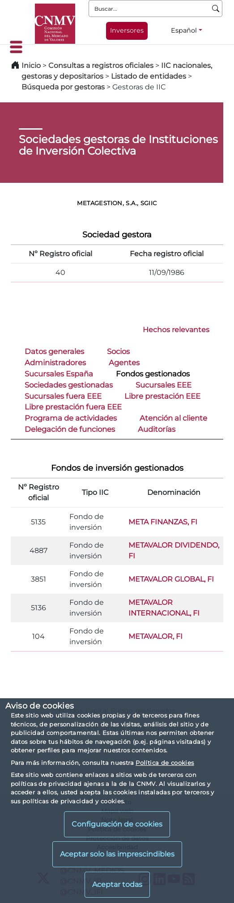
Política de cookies (165, 762)
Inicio (31, 65)
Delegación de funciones (70, 429)
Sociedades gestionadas (69, 384)
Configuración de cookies (117, 824)
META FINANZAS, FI (162, 522)
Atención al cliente (173, 418)
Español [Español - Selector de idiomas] (184, 30)
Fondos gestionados (153, 373)
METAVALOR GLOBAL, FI (171, 579)
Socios (118, 351)
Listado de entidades (148, 76)
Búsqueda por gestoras (63, 87)
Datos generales (54, 351)
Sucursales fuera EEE (63, 396)
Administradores (55, 362)
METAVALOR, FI (155, 636)
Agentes (124, 362)
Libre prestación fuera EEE (73, 406)
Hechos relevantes (176, 329)
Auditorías (156, 429)
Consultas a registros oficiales (100, 65)
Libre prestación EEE (162, 396)
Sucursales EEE (163, 384)
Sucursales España (59, 373)
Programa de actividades (71, 418)
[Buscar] (215, 8)
